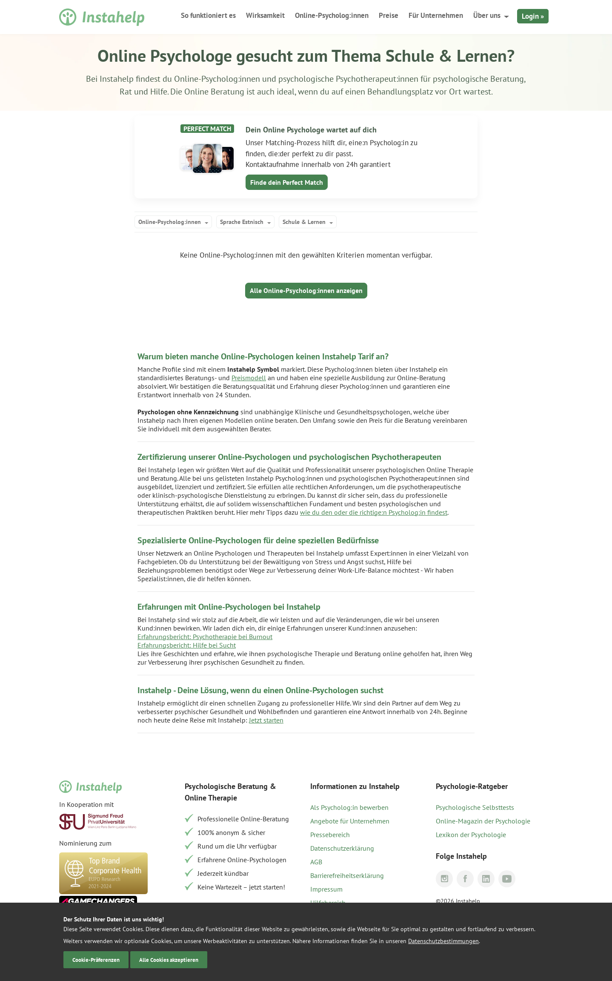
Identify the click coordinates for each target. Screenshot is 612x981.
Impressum (326, 889)
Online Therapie (211, 798)
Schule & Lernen (304, 222)
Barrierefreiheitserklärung (347, 875)
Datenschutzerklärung (342, 848)
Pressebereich (330, 834)
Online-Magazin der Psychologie (483, 821)
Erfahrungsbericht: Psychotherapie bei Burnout (204, 636)
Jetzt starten (266, 720)
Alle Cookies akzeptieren (168, 960)
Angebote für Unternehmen (349, 821)
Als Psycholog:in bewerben (349, 807)
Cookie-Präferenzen (96, 960)
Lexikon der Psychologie (471, 834)
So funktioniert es (208, 15)
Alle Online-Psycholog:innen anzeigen (306, 290)
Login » (533, 16)
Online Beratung (214, 91)
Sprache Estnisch (241, 222)
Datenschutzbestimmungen (443, 941)
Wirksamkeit (265, 15)
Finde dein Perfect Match (286, 182)
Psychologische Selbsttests (475, 807)
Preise (388, 15)
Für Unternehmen (436, 15)
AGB (316, 862)
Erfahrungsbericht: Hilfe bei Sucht (186, 645)
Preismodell (249, 377)
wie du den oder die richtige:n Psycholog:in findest (373, 512)
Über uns (486, 15)
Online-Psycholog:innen (332, 15)
